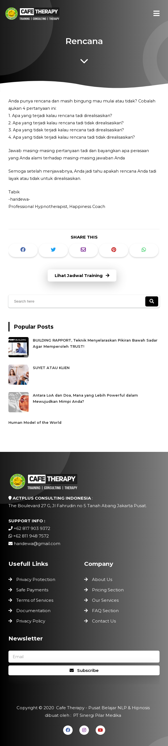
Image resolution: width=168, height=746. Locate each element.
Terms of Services (34, 600)
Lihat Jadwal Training (82, 275)
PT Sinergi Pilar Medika (97, 715)
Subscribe (84, 670)
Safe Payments (32, 589)
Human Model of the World (34, 422)
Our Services (105, 600)
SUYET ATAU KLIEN (51, 368)
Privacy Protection (35, 579)
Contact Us (104, 621)
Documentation (33, 610)
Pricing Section (108, 589)
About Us (102, 579)
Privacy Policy (30, 621)
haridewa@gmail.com (37, 543)
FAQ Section (105, 610)
